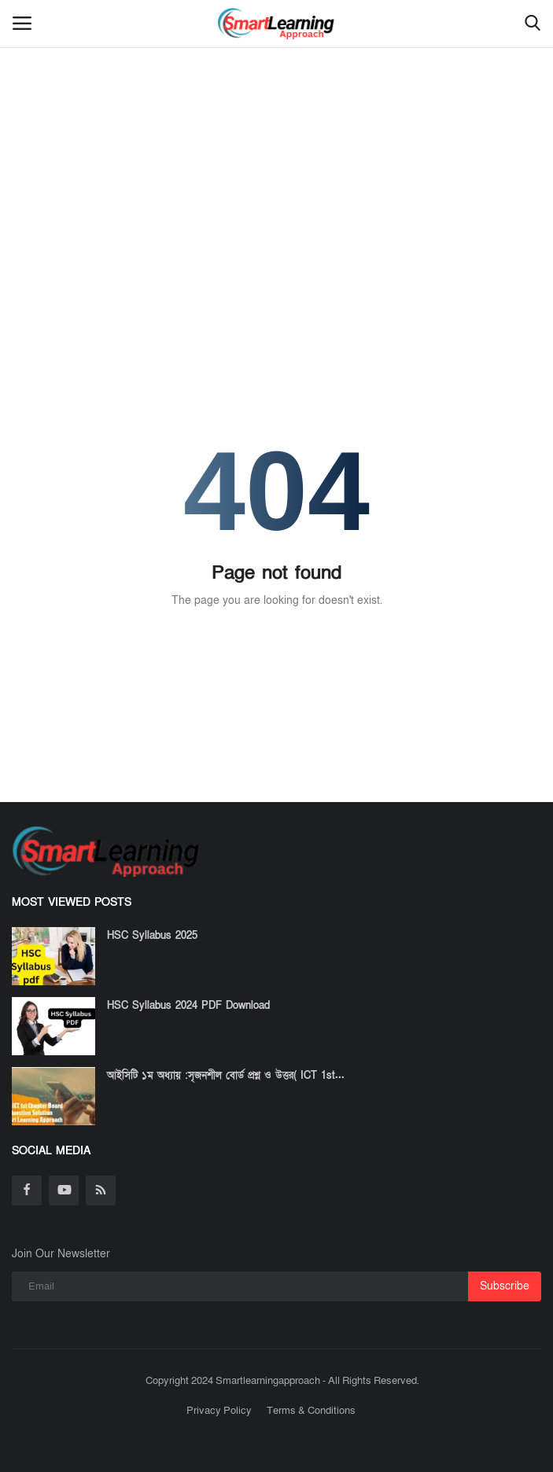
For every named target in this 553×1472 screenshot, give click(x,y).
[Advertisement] (276, 118)
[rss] (101, 1190)
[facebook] (27, 1190)
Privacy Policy (219, 1411)
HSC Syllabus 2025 (152, 936)
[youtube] (64, 1190)
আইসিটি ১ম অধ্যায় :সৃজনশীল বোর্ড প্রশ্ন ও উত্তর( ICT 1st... (226, 1076)
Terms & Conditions (311, 1411)
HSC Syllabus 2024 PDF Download (188, 1006)
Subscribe (504, 1286)
